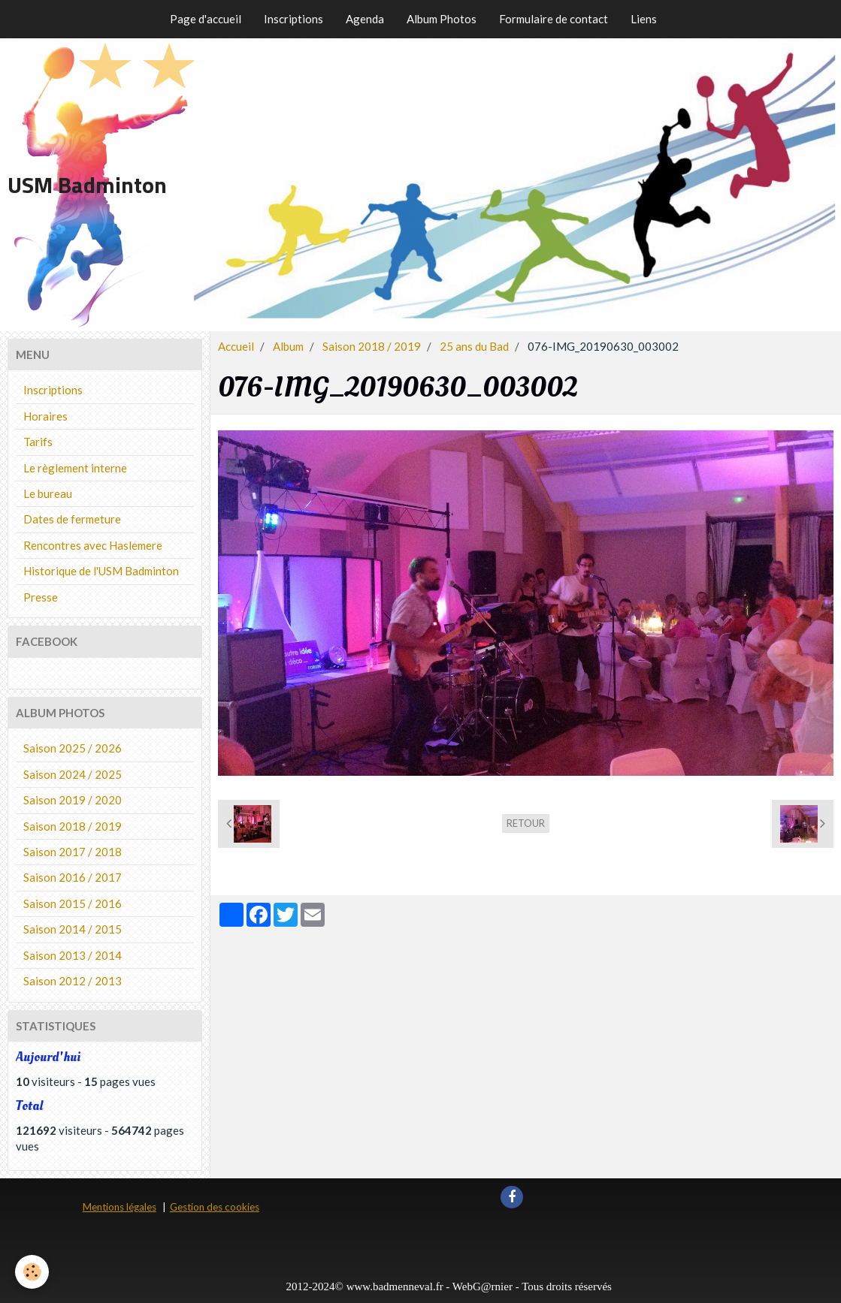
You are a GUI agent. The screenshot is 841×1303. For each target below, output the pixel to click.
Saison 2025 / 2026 (72, 748)
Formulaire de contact (553, 19)
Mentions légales (119, 1207)
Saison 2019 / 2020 (72, 800)
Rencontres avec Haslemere (92, 545)
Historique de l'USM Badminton (101, 571)
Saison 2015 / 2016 (72, 903)
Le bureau (47, 493)
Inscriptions (293, 19)
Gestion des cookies (214, 1207)
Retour (526, 823)
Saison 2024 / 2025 (72, 774)
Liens (644, 19)
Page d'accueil (205, 19)
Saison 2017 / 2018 (72, 851)
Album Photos (441, 19)
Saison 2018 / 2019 (371, 346)
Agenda (365, 19)
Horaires (45, 416)
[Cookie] (32, 1272)
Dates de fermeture (72, 519)
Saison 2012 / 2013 (72, 981)
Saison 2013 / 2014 (72, 955)
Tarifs (38, 441)
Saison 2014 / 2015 (72, 929)
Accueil (236, 346)
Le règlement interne (75, 468)
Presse (40, 597)
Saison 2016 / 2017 (72, 877)
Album (288, 346)
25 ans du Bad (474, 346)
